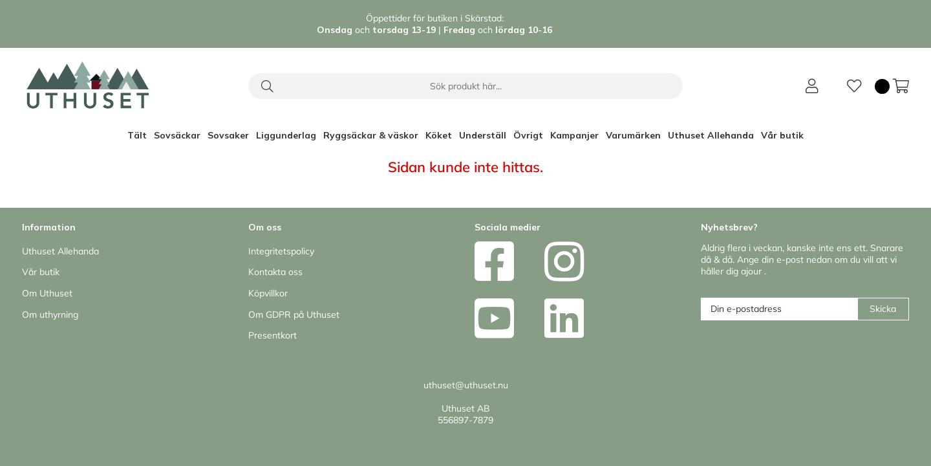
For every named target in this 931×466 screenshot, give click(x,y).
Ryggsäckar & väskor (370, 135)
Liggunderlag (286, 135)
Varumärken (633, 135)
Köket (438, 135)
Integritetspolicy (281, 251)
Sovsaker (228, 135)
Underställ (482, 135)
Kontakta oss (275, 272)
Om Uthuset (47, 293)
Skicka (883, 309)
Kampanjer (574, 135)
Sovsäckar (177, 135)
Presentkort (272, 335)
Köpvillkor (268, 293)
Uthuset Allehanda (711, 135)
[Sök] (465, 86)
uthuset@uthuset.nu (465, 385)
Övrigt (528, 135)
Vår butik (782, 135)
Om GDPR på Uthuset (293, 314)
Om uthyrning (50, 314)
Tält (137, 135)
